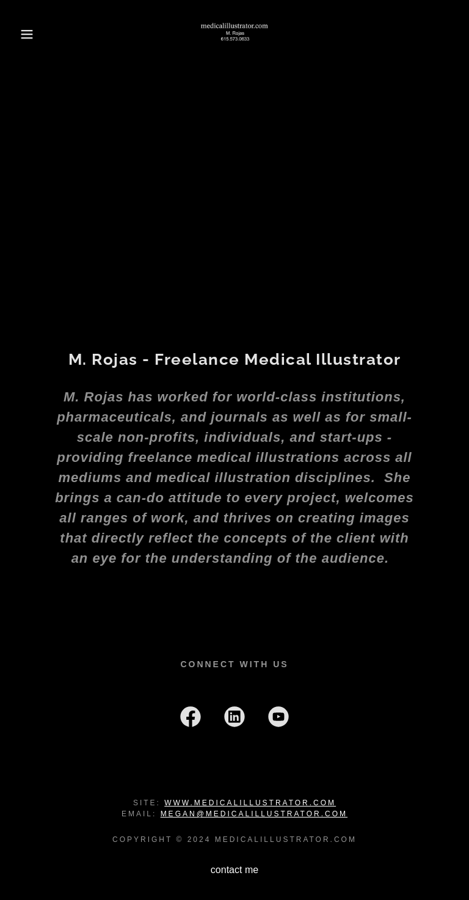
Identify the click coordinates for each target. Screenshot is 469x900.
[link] (234, 34)
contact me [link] (234, 870)
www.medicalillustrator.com (250, 803)
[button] (23, 34)
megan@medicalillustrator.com (254, 814)
